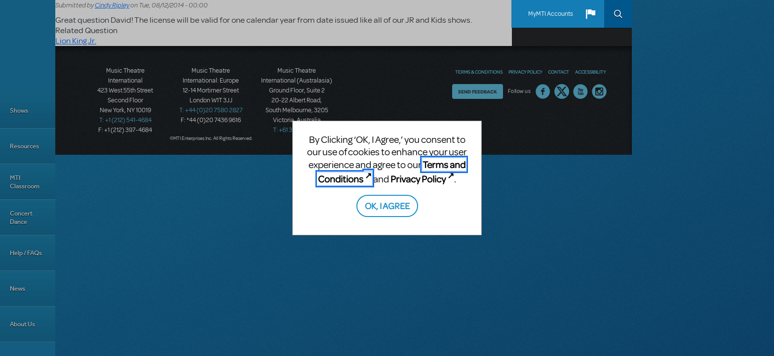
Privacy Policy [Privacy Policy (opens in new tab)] (418, 179)
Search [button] (618, 14)
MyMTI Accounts (550, 14)
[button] (590, 14)
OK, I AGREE (387, 205)
